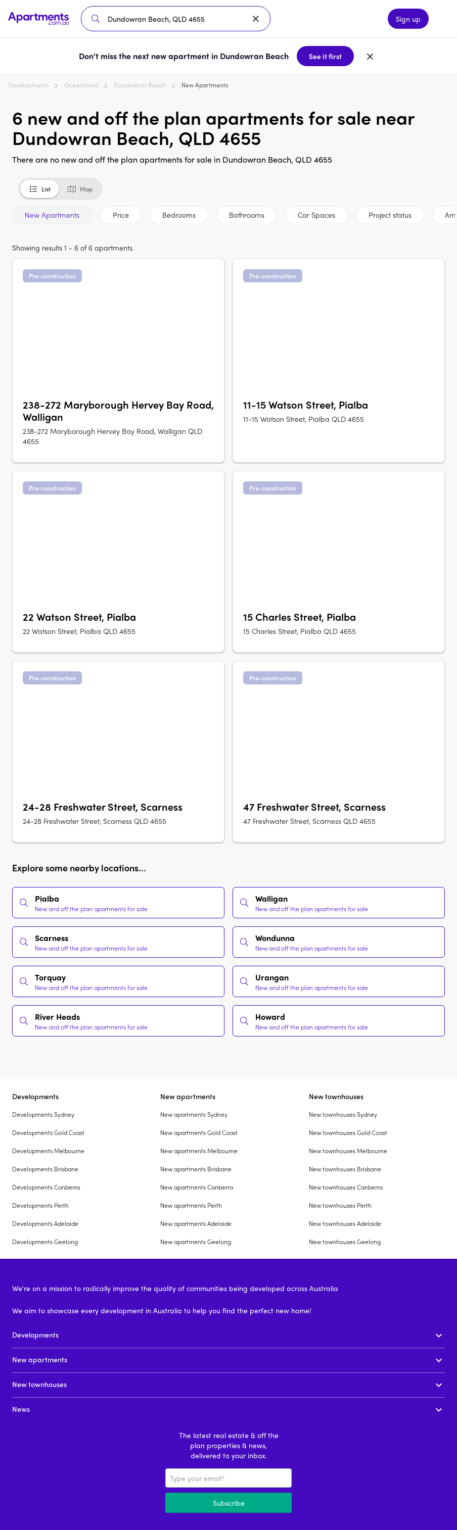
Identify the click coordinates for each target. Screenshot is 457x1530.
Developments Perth (40, 1205)
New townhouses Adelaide (345, 1223)
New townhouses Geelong (345, 1241)
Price (121, 215)
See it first (325, 56)
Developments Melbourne (48, 1150)
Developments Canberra (46, 1187)
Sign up (408, 19)
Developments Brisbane (45, 1168)
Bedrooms (179, 215)
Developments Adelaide (45, 1223)
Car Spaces (316, 215)
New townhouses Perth (340, 1205)
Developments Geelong (45, 1241)
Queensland (81, 85)
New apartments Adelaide (196, 1223)
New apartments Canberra (196, 1187)
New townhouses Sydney (343, 1114)
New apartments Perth (191, 1205)
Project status (390, 215)
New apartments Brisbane (196, 1168)
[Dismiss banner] (370, 56)
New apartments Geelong (195, 1241)
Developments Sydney (43, 1114)
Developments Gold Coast (48, 1132)
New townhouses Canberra (346, 1187)
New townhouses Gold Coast (348, 1132)
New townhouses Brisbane (345, 1168)
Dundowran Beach (140, 85)
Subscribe (229, 1503)
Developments (28, 85)
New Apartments (52, 215)
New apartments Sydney (193, 1114)
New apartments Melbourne (199, 1150)
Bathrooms (246, 215)
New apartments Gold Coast (199, 1132)
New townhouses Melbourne (348, 1150)
